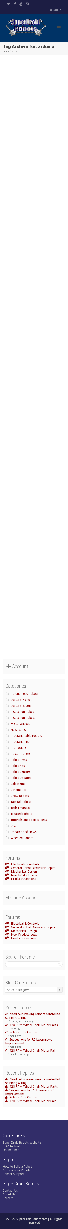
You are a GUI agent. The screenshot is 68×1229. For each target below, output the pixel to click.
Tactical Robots (21, 801)
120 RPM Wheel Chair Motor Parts (33, 1024)
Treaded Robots (21, 813)
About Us (9, 1194)
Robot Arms (19, 759)
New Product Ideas (23, 875)
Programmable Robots (26, 735)
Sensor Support (13, 1173)
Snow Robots (20, 795)
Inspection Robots (23, 717)
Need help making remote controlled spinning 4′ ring (32, 1015)
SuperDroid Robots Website (22, 1142)
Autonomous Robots (24, 693)
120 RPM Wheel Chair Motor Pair (32, 1050)
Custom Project (21, 699)
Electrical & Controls (24, 864)
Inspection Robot (22, 711)
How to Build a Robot (17, 1166)
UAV (13, 825)
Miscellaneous (20, 723)
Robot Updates (21, 777)
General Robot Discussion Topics (32, 867)
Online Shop (11, 1149)
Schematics (18, 789)
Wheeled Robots (22, 837)
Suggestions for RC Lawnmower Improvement (29, 1041)
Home (6, 51)
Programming (20, 741)
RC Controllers (21, 753)
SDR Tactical (11, 1146)
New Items (18, 729)
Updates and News (24, 831)
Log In (57, 10)
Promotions (19, 747)
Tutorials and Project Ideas (29, 819)
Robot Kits (18, 765)
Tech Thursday (21, 807)
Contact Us (10, 1190)
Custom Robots (21, 705)
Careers (8, 1197)
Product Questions (23, 878)
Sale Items (18, 783)
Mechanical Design (23, 871)
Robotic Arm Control (23, 1032)
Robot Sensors (21, 771)
